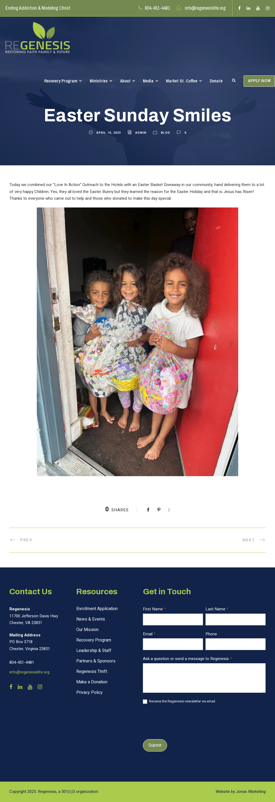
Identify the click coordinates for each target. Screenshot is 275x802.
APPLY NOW (259, 81)
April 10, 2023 (108, 132)
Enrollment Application (97, 609)
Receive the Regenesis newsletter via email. (179, 701)
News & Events (90, 619)
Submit (155, 745)
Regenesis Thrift (91, 671)
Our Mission (87, 629)
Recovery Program (60, 81)
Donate (216, 81)
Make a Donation (91, 682)
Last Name (216, 609)
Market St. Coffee (181, 81)
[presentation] (184, 720)
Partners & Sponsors (95, 661)
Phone (211, 634)
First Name (154, 609)
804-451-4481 (157, 8)
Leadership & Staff (93, 650)
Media (148, 81)
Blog (165, 132)
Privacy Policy (89, 692)
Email (149, 634)
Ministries (99, 81)
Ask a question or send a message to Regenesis (187, 659)
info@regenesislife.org (205, 8)
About (125, 81)
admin (140, 132)
